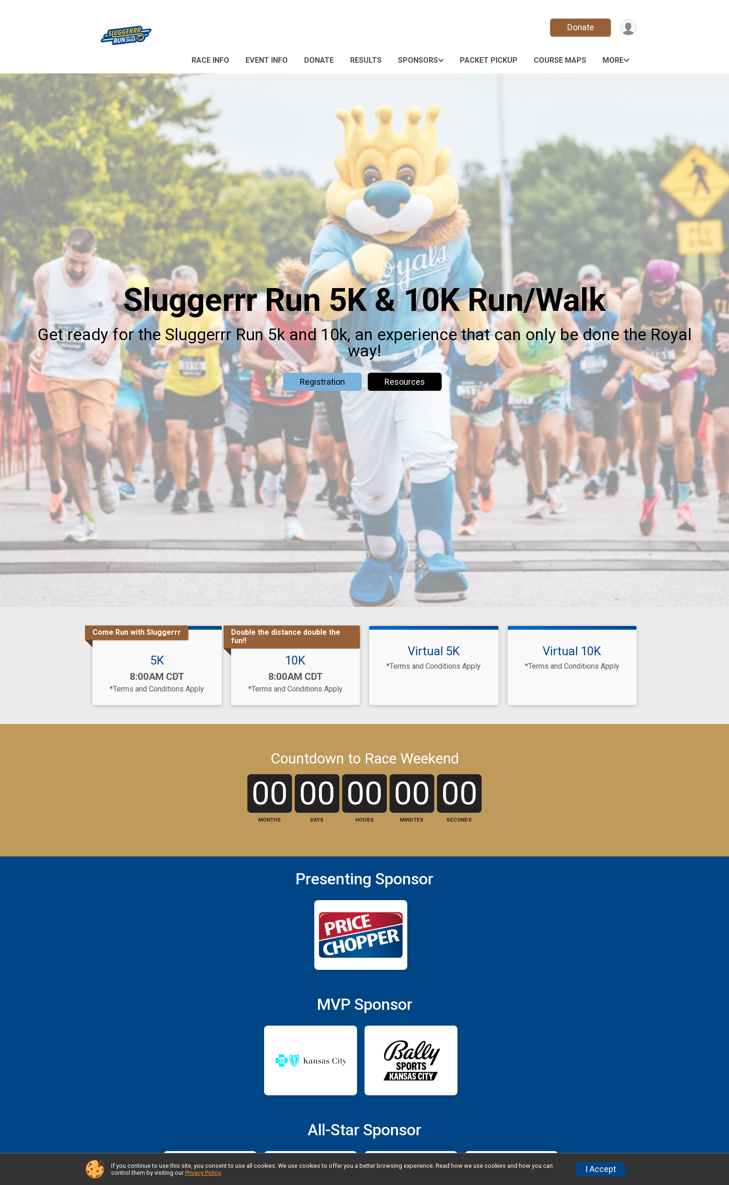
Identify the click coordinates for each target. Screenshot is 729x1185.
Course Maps (560, 60)
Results (366, 60)
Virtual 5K (434, 651)
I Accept (600, 1169)
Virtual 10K (572, 651)
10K (295, 660)
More (613, 60)
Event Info (266, 60)
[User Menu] (627, 27)
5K (157, 660)
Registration (322, 382)
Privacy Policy (202, 1172)
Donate (579, 27)
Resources (404, 382)
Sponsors (418, 60)
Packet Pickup (488, 60)
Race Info (210, 60)
